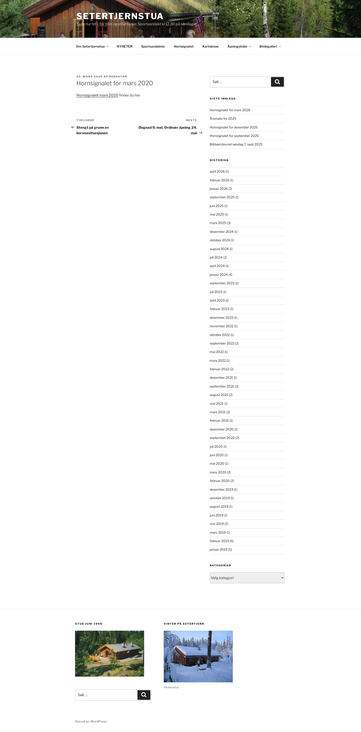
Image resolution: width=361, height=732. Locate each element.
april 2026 (217, 171)
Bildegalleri (270, 46)
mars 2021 (218, 412)
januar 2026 (219, 189)
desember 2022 (221, 317)
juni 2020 (217, 455)
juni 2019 (216, 515)
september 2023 (222, 283)
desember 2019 (221, 489)
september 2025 (222, 197)
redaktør (118, 76)
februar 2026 (219, 180)
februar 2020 (220, 481)
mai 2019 (217, 524)
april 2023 (217, 300)
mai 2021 (217, 403)
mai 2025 (217, 214)
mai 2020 (217, 463)
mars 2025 (218, 223)
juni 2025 (217, 206)
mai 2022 (217, 352)
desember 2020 (222, 429)
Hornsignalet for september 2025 (234, 136)
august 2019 (219, 506)
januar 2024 (219, 274)
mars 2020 (218, 472)
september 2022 (222, 343)
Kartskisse (210, 46)
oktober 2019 (220, 498)
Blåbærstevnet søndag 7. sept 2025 (236, 144)
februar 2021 (219, 420)
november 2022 (221, 326)
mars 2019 (218, 532)
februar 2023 (219, 309)
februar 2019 (219, 541)
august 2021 (219, 395)
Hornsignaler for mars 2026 (230, 110)
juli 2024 (216, 257)
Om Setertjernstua (92, 46)
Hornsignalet (184, 46)
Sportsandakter (153, 46)
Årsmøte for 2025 (223, 118)
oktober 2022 (220, 335)
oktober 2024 (220, 240)
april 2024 (217, 266)
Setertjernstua (120, 16)
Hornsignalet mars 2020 (97, 95)
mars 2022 (218, 360)
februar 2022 (219, 369)
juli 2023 (216, 292)
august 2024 (219, 249)
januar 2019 (218, 549)
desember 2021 (221, 377)
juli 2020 (216, 446)
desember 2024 (221, 232)
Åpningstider (239, 46)
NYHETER (124, 46)
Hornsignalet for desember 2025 (234, 127)
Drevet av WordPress (91, 721)
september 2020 (222, 438)
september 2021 (222, 386)
